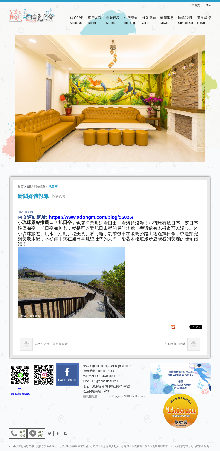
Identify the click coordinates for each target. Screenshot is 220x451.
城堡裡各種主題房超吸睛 (44, 344)
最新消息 (167, 21)
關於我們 (77, 21)
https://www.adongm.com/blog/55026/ (91, 217)
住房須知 (131, 21)
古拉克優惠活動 (130, 170)
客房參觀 (95, 21)
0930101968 (106, 371)
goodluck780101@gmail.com (111, 366)
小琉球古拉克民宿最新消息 (82, 170)
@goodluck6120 (107, 381)
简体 (208, 5)
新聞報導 (204, 21)
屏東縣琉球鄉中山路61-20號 (111, 386)
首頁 (21, 186)
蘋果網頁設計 (91, 396)
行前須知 (149, 21)
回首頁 (198, 5)
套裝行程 (113, 21)
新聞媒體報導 (35, 170)
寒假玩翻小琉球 (182, 344)
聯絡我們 (185, 21)
